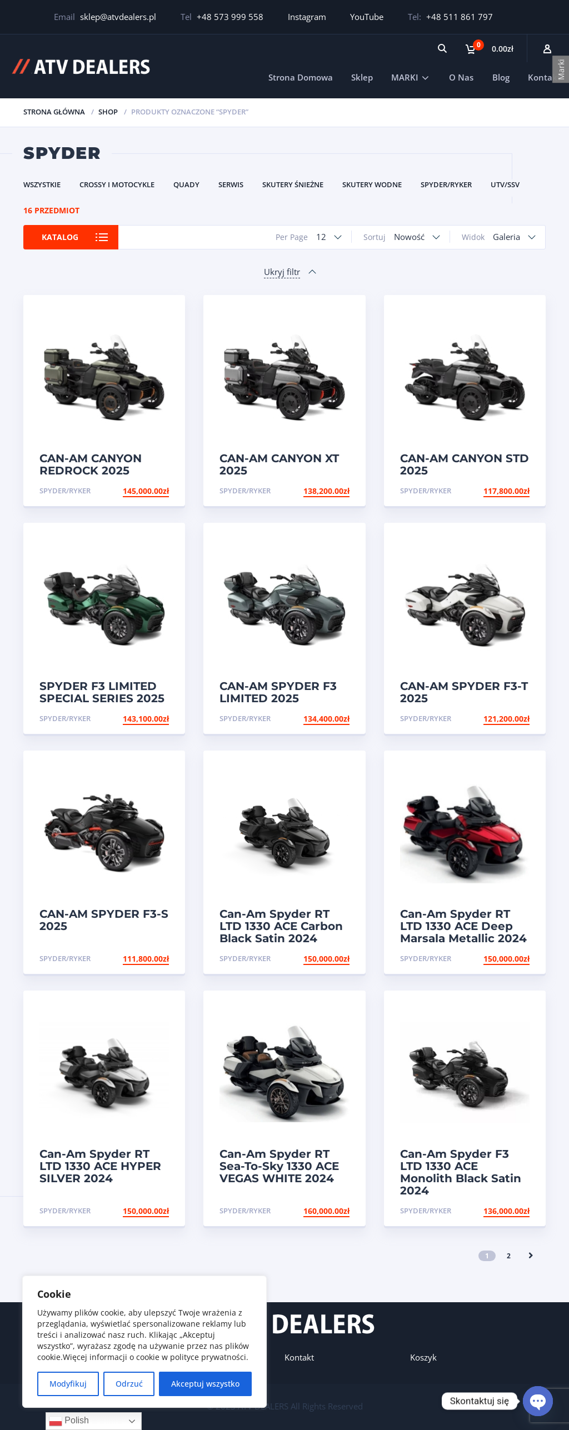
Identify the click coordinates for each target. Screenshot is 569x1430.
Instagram (307, 16)
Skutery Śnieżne (292, 184)
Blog (501, 77)
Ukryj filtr (282, 271)
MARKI (404, 77)
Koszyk (423, 1357)
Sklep (362, 77)
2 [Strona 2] (509, 1256)
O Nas (461, 77)
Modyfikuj (68, 1383)
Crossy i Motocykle (116, 184)
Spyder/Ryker (446, 184)
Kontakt (544, 77)
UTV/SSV (505, 184)
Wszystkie (42, 184)
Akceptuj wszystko (205, 1383)
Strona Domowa (300, 77)
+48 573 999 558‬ (230, 16)
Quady (186, 184)
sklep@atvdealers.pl (118, 16)
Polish (69, 1421)
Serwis (230, 184)
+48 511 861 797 (459, 16)
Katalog (60, 237)
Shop (108, 112)
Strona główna (54, 112)
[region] (144, 1342)
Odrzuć (129, 1383)
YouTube (366, 16)
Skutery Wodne (372, 184)
